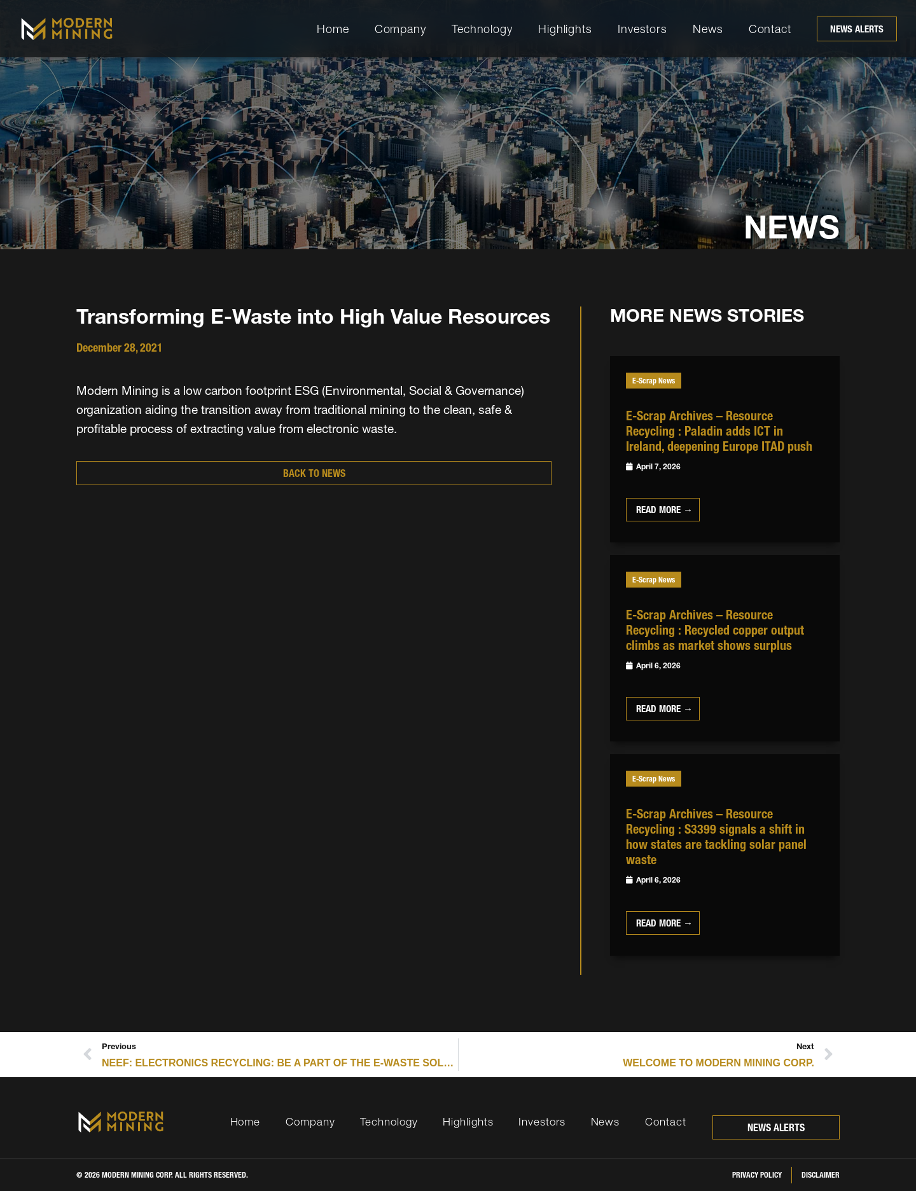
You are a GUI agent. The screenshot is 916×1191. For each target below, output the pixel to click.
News (708, 29)
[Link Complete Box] (725, 449)
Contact (770, 29)
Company (400, 29)
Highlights (565, 29)
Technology (482, 29)
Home (333, 29)
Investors (642, 29)
